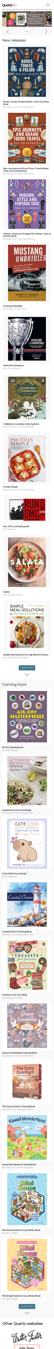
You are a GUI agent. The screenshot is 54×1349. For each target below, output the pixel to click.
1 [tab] (25, 32)
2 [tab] (27, 32)
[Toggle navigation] (48, 5)
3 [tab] (29, 32)
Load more (28, 667)
